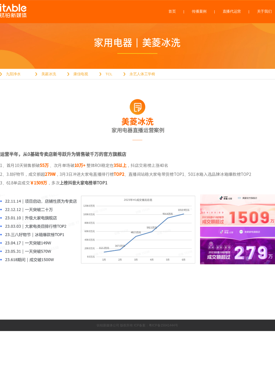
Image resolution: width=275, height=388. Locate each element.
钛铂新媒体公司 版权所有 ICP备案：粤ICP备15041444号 (137, 325)
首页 (172, 11)
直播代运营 (232, 11)
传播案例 (199, 11)
